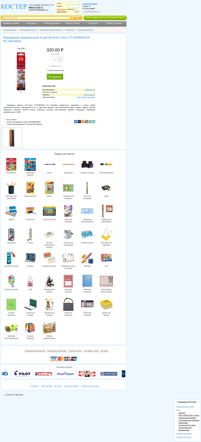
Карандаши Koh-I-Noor (185, 407)
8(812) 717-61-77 (36, 7)
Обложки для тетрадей (49, 305)
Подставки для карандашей (11, 188)
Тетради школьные (11, 305)
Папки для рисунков (68, 305)
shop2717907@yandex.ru (38, 10)
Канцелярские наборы (49, 281)
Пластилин (30, 211)
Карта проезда (46, 386)
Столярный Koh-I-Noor (186, 425)
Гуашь (106, 188)
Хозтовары (93, 24)
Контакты (120, 17)
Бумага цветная (30, 188)
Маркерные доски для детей (68, 258)
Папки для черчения (68, 211)
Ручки (49, 164)
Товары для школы (113, 24)
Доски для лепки (49, 211)
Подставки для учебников (106, 234)
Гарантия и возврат (71, 386)
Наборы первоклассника (49, 328)
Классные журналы (68, 281)
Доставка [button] (104, 351)
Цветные (181, 413)
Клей (30, 281)
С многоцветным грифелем (188, 420)
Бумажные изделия (11, 24)
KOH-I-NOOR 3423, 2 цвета (188, 415)
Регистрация (61, 9)
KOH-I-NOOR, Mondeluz (86, 97)
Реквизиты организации (90, 386)
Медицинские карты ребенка (106, 281)
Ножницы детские (11, 281)
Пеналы (30, 258)
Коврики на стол (87, 234)
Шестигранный (89, 95)
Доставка (111, 17)
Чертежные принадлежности (87, 211)
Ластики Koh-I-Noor (184, 437)
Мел (106, 258)
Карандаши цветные (30, 164)
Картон (49, 188)
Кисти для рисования (87, 188)
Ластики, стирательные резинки (49, 234)
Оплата (89, 17)
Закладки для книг (11, 258)
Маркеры (87, 258)
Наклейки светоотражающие (11, 328)
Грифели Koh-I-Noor (184, 434)
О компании (34, 386)
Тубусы (30, 234)
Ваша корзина (90, 4)
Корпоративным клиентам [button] (35, 351)
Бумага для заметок (106, 305)
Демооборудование (52, 24)
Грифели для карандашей (106, 211)
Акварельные (90, 90)
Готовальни (11, 234)
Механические (183, 430)
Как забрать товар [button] (91, 351)
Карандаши (68, 164)
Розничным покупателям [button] (57, 351)
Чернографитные (185, 428)
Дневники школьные (87, 281)
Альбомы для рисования (68, 188)
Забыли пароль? (62, 11)
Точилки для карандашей (68, 234)
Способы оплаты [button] (75, 351)
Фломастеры (11, 164)
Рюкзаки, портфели (30, 328)
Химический (183, 423)
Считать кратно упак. (55, 70)
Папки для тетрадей (87, 305)
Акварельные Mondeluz (187, 418)
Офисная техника (73, 24)
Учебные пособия (49, 258)
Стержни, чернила (87, 164)
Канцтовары (32, 24)
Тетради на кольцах (30, 305)
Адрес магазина (100, 17)
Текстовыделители (106, 164)
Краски (11, 211)
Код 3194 (21, 48)
